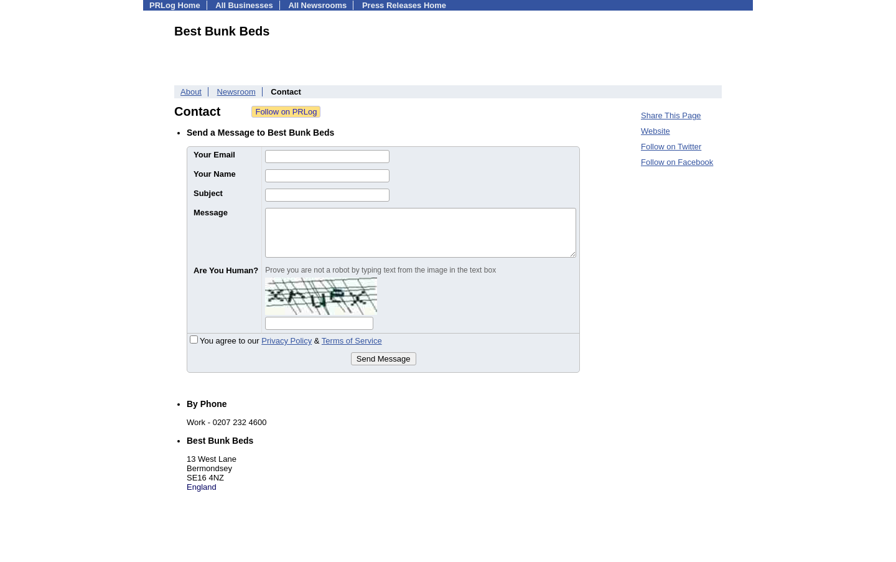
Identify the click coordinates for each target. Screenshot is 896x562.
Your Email (214, 154)
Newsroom (236, 91)
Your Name (215, 174)
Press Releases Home (404, 5)
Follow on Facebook (677, 162)
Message (211, 212)
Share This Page (671, 115)
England (202, 487)
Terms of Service (352, 340)
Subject (208, 193)
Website (655, 131)
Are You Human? (226, 270)
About (191, 91)
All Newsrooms (317, 5)
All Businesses (244, 5)
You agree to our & (286, 340)
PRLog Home (174, 5)
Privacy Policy (286, 340)
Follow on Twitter (671, 146)
